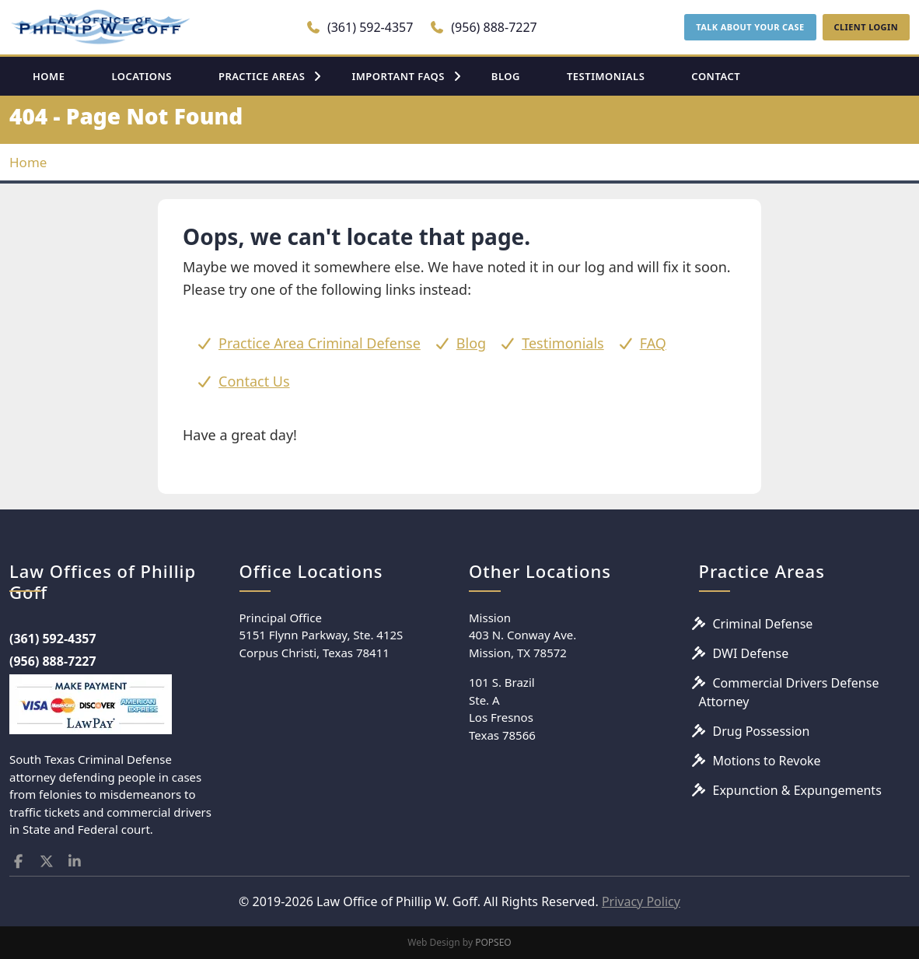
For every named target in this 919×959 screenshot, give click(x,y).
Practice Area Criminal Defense (319, 343)
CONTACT (715, 76)
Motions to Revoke (767, 760)
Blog (471, 343)
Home (28, 162)
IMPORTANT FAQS (397, 76)
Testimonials (563, 343)
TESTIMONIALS (606, 76)
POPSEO (493, 942)
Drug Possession (761, 731)
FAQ (653, 343)
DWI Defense (751, 653)
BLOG (505, 76)
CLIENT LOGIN (866, 27)
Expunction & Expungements (797, 790)
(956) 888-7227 (483, 27)
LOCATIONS (141, 76)
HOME (49, 76)
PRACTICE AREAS (262, 76)
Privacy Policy (641, 901)
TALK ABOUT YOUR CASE (750, 27)
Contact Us (254, 381)
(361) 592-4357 (360, 27)
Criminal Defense (763, 623)
